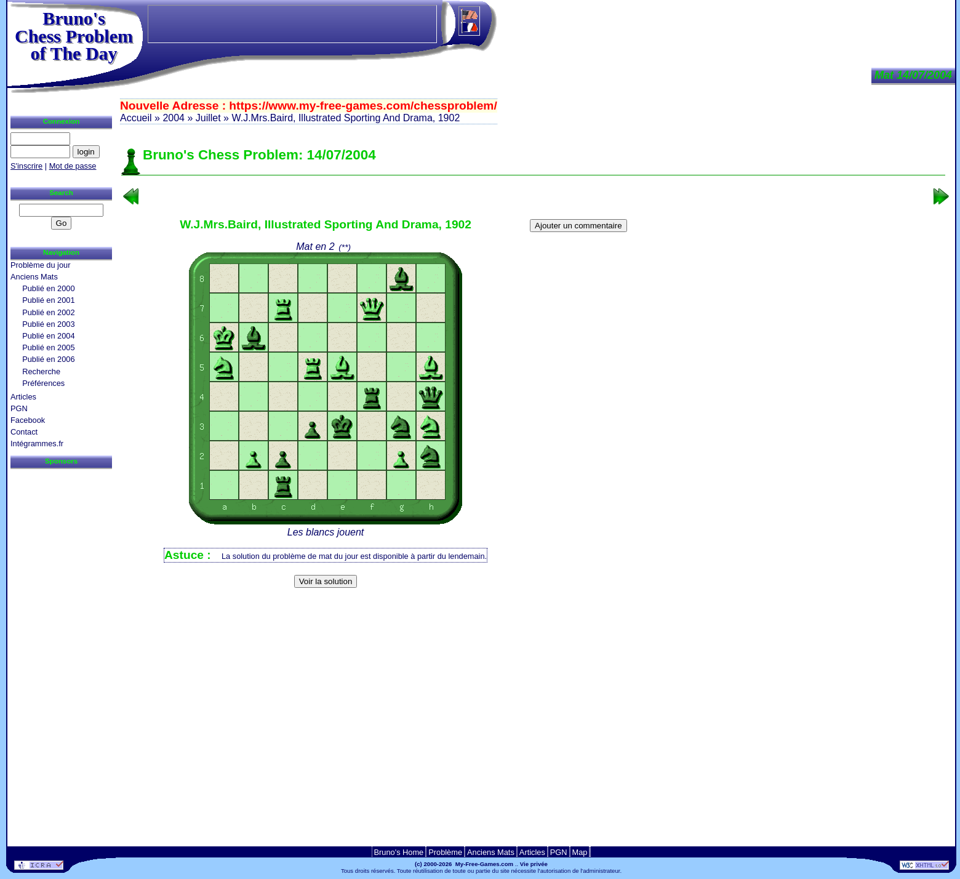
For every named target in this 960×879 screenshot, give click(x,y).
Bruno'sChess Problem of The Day (74, 35)
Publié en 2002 (48, 312)
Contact (24, 431)
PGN (19, 408)
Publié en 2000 (48, 288)
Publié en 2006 (48, 359)
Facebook (27, 420)
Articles (23, 396)
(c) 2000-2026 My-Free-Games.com (464, 864)
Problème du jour (40, 265)
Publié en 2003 (48, 324)
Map (580, 852)
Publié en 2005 (48, 347)
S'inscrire (26, 166)
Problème (445, 852)
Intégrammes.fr (36, 443)
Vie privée (534, 864)
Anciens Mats (34, 276)
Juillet (208, 118)
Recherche (41, 371)
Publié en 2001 (48, 300)
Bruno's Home (399, 852)
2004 (173, 118)
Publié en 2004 (48, 335)
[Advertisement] (534, 612)
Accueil (136, 118)
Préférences (43, 383)
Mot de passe (73, 166)
